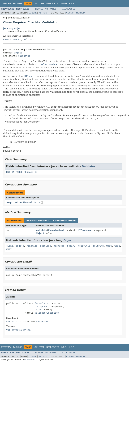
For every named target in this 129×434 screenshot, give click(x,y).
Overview (6, 3)
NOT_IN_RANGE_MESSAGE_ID (21, 172)
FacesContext (56, 230)
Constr (33, 13)
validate (41, 230)
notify (71, 246)
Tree (41, 3)
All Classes (68, 9)
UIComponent (85, 230)
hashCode (59, 246)
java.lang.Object (12, 28)
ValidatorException (47, 312)
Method (43, 13)
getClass (45, 246)
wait (109, 246)
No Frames (50, 9)
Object (18, 52)
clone (9, 246)
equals (20, 246)
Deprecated (52, 3)
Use (36, 3)
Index (64, 3)
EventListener (12, 39)
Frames (39, 9)
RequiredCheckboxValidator (24, 202)
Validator (29, 39)
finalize (31, 246)
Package (17, 3)
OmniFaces (29, 359)
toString (98, 246)
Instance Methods (37, 220)
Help (71, 3)
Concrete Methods (64, 220)
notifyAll (84, 246)
